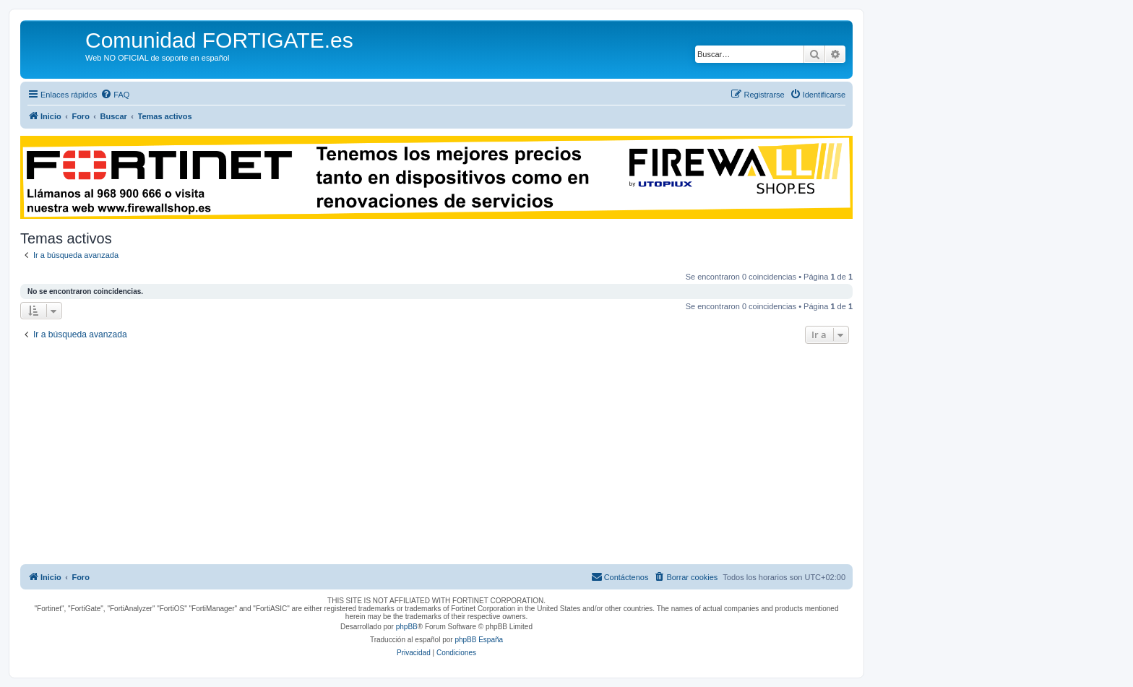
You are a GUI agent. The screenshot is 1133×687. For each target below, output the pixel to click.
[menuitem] (114, 94)
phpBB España (479, 640)
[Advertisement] (436, 456)
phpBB (407, 627)
